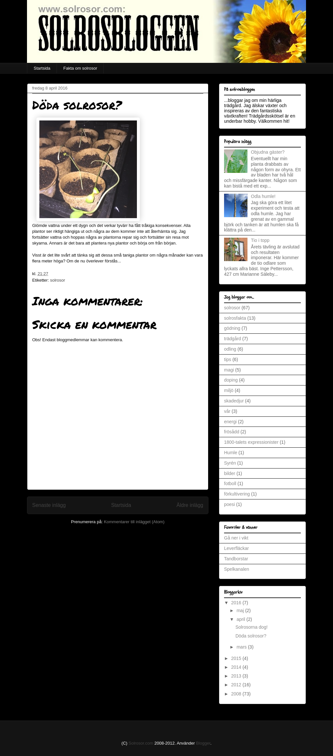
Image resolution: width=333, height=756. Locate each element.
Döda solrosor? (250, 635)
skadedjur (234, 400)
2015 (237, 658)
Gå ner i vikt (236, 537)
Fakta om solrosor (80, 68)
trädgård (232, 338)
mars (242, 647)
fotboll (230, 483)
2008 (237, 693)
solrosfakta (235, 318)
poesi (229, 504)
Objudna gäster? (268, 152)
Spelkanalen (236, 569)
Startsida (42, 68)
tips (227, 359)
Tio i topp (260, 240)
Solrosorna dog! (251, 627)
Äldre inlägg (190, 505)
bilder (229, 473)
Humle (230, 452)
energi (230, 421)
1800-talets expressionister (251, 442)
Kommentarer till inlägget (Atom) (134, 521)
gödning (232, 328)
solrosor (57, 280)
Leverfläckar (236, 548)
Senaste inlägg (49, 505)
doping (231, 380)
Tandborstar (236, 558)
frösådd (231, 431)
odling (230, 349)
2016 (237, 602)
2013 (237, 676)
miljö (228, 390)
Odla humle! (263, 196)
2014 (237, 667)
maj (240, 610)
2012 (237, 684)
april (241, 619)
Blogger (203, 743)
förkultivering (237, 494)
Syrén (230, 463)
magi (229, 369)
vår (227, 411)
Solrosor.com (140, 743)
